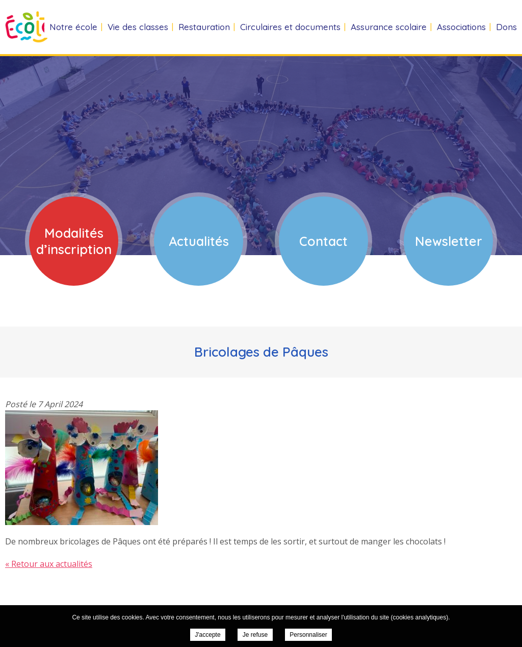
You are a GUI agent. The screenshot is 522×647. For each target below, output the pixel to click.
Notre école (73, 26)
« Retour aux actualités (48, 563)
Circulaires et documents (290, 26)
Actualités (199, 241)
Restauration (204, 26)
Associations (461, 26)
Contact (323, 241)
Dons (506, 26)
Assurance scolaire (389, 26)
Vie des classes (138, 26)
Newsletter (448, 241)
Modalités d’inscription (74, 241)
